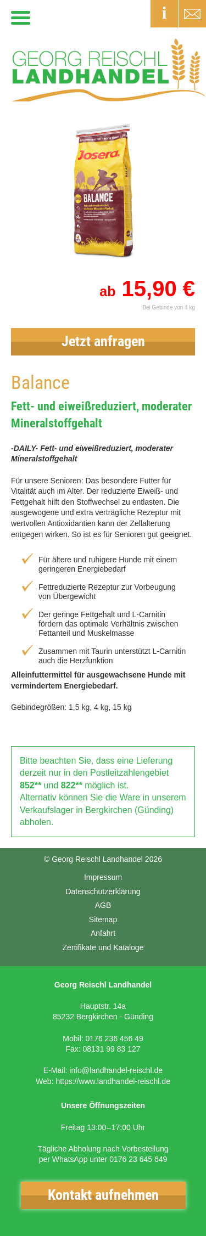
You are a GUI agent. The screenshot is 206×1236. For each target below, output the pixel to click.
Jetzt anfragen (103, 341)
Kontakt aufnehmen (103, 1195)
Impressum (103, 877)
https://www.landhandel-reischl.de (112, 1081)
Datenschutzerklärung (102, 891)
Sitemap (103, 919)
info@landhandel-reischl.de (116, 1070)
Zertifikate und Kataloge (103, 947)
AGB (103, 905)
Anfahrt (103, 933)
